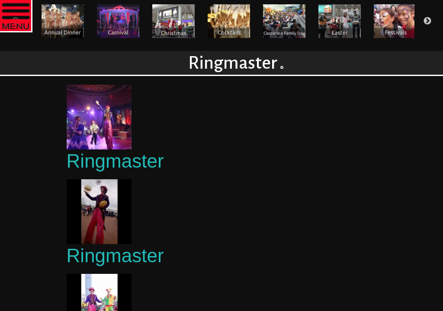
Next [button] (427, 21)
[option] (63, 21)
